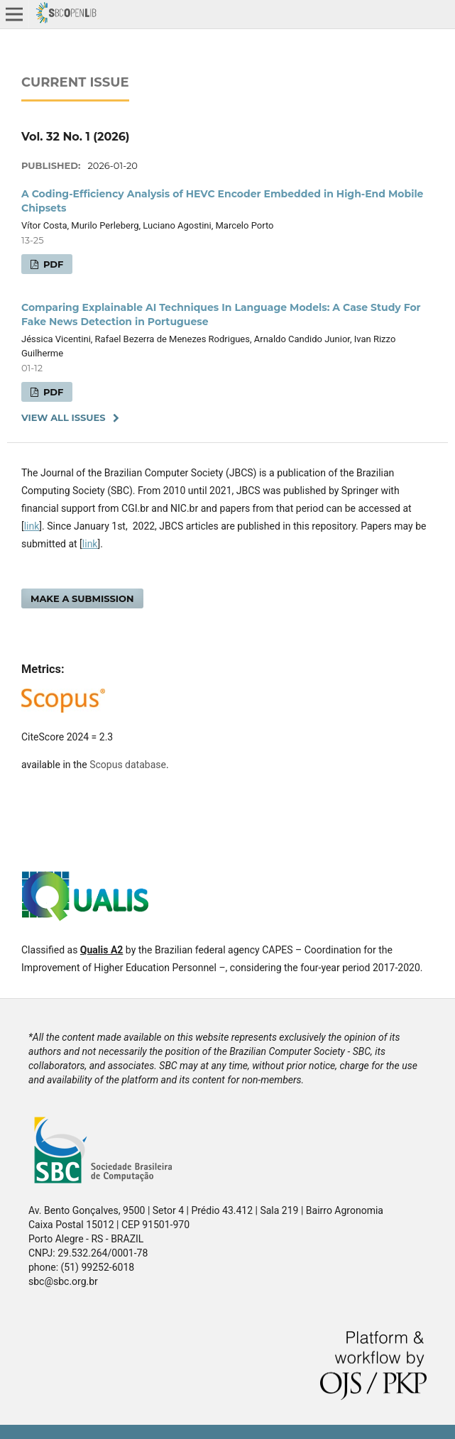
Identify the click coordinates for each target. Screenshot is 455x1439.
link (32, 526)
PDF (51, 264)
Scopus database (127, 764)
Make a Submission (82, 598)
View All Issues (63, 417)
